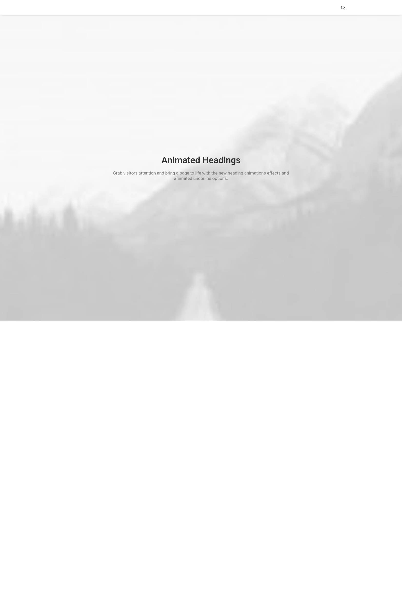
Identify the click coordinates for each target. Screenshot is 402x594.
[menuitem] (343, 7)
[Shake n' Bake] (60, 7)
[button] (343, 7)
